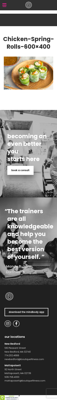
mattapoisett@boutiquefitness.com (25, 380)
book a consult (20, 170)
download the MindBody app (26, 312)
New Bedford (12, 343)
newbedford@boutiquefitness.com (24, 359)
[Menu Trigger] (4, 5)
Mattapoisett (13, 365)
